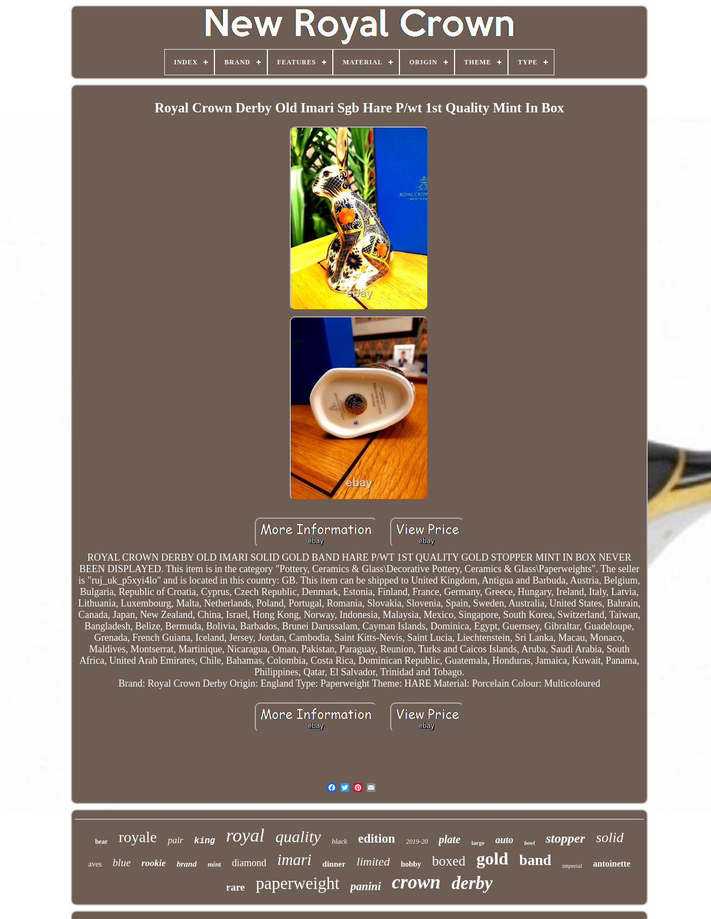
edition (376, 838)
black (339, 841)
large (478, 842)
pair (175, 840)
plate (450, 839)
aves (95, 864)
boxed (448, 861)
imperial (572, 865)
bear (101, 841)
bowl (529, 843)
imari (294, 859)
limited (373, 861)
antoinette (611, 863)
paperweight (297, 883)
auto (504, 839)
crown (416, 882)
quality (298, 836)
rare (235, 887)
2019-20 (417, 841)
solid (610, 837)
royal (245, 835)
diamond (249, 862)
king (204, 841)
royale (137, 836)
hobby (411, 864)
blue (122, 862)
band (535, 860)
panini (365, 886)
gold (492, 858)
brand (187, 864)
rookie (153, 863)
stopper (565, 838)
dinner (334, 864)
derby (472, 883)
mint (214, 864)
